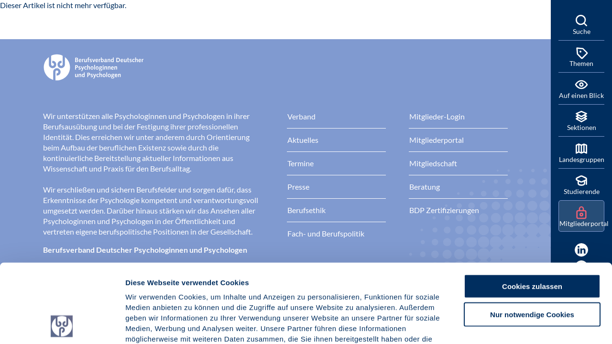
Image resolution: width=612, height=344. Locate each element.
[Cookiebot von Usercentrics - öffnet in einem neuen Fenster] (62, 325)
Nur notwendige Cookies (532, 240)
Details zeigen (509, 325)
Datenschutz (196, 286)
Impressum (146, 286)
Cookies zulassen (532, 212)
